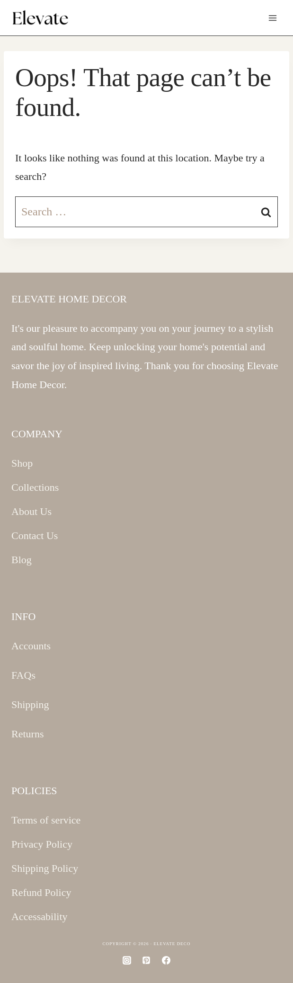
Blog (21, 560)
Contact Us (34, 535)
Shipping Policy (44, 868)
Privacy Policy (41, 844)
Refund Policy (41, 892)
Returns (27, 734)
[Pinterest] (146, 960)
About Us (31, 511)
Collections (35, 487)
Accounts (31, 646)
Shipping (30, 704)
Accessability (39, 916)
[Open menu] (272, 17)
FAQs (23, 675)
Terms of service (45, 820)
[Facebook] (166, 960)
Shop (22, 463)
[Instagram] (126, 960)
